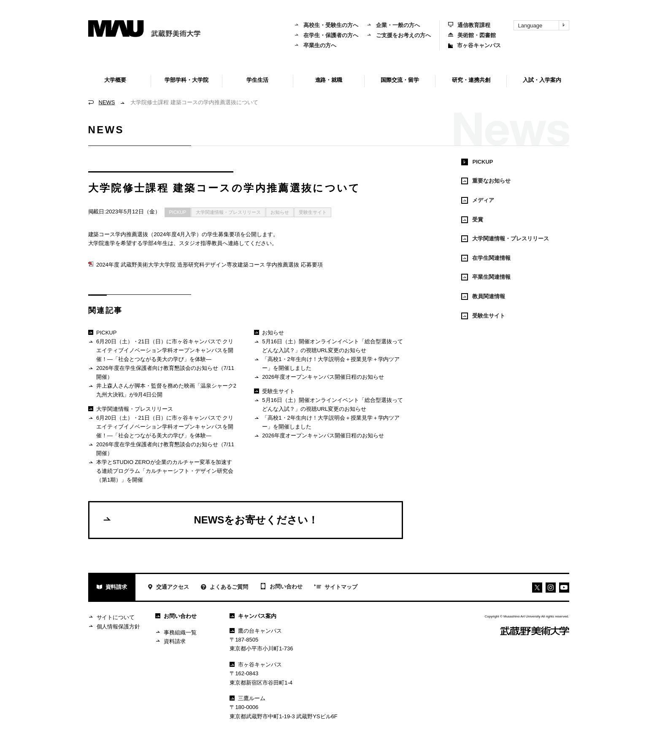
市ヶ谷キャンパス (474, 45)
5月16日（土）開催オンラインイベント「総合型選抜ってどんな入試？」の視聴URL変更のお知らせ (328, 345)
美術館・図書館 (472, 35)
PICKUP (178, 212)
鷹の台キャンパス (256, 631)
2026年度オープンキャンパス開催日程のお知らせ (319, 377)
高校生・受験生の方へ (326, 25)
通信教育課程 (469, 25)
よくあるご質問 (224, 587)
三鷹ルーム (247, 698)
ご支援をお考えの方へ (399, 35)
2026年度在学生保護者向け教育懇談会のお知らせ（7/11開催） (161, 372)
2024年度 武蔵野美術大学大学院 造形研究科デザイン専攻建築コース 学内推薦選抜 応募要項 (205, 265)
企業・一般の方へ (393, 25)
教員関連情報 (483, 296)
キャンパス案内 (253, 616)
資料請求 (112, 587)
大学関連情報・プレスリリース (228, 212)
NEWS (107, 102)
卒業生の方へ (315, 45)
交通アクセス (168, 587)
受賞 (472, 219)
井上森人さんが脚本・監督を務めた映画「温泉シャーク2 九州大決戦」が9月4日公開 (162, 390)
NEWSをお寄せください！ (210, 520)
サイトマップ (335, 587)
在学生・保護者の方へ (326, 35)
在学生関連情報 (486, 258)
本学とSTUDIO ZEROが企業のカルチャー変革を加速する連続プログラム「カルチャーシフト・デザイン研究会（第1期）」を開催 (160, 470)
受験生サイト (313, 212)
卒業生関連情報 (486, 277)
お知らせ (279, 212)
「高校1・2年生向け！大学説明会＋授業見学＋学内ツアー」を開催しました (327, 363)
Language (543, 25)
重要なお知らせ (486, 181)
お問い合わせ (281, 587)
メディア (477, 200)
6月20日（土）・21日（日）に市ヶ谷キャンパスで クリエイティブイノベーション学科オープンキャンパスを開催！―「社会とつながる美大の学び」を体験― (161, 350)
